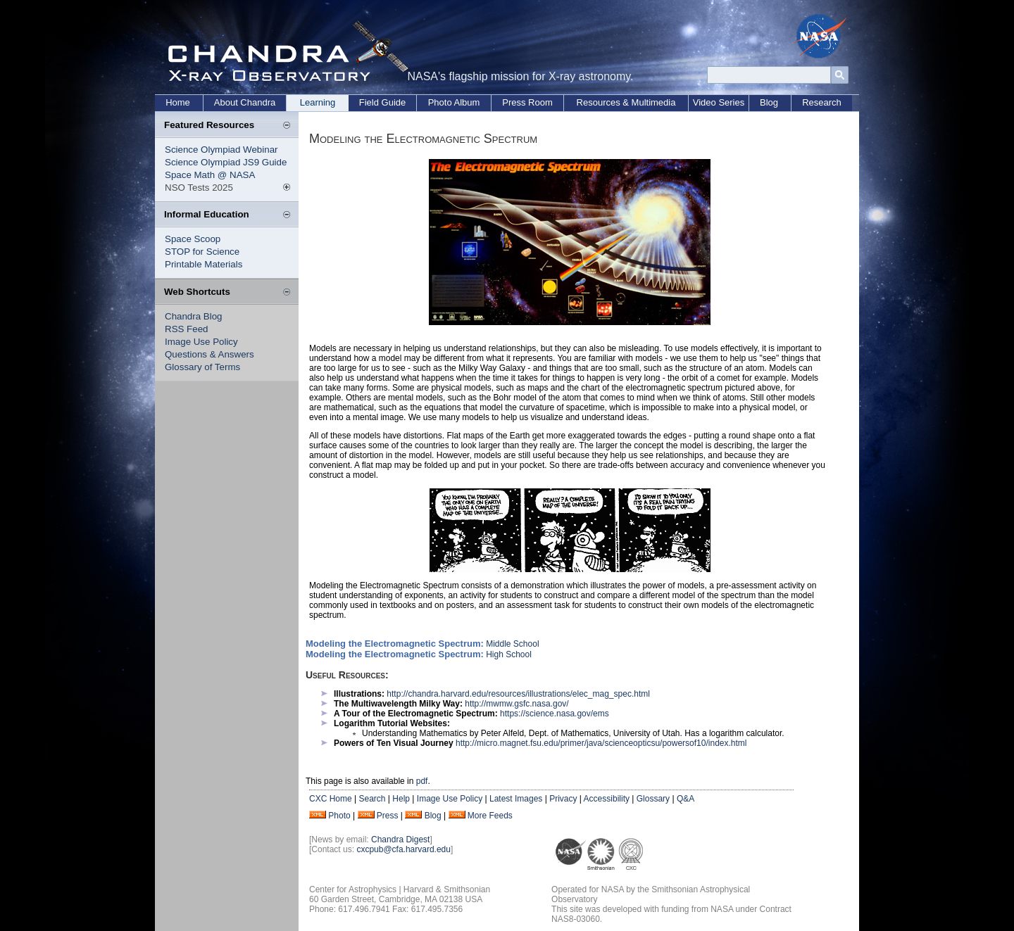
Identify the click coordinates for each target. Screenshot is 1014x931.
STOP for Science (202, 251)
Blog (769, 102)
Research (821, 102)
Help (401, 799)
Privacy (563, 799)
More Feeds (490, 816)
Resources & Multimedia (626, 102)
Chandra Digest (400, 839)
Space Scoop (192, 239)
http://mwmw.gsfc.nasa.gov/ (516, 704)
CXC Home (330, 799)
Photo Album (454, 102)
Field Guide (382, 102)
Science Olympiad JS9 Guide (226, 162)
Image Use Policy (201, 341)
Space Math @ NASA (210, 175)
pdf (422, 781)
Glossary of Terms (202, 367)
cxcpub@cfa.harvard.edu (403, 849)
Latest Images (515, 799)
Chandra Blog (194, 316)
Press (388, 816)
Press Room (527, 102)
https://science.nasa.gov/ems (554, 713)
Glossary (653, 799)
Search (371, 799)
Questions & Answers (209, 354)
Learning (318, 102)
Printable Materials (203, 264)
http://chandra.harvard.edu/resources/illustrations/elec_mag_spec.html (518, 694)
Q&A (685, 799)
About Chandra (244, 102)
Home (177, 102)
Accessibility (607, 799)
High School (509, 654)
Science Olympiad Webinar (221, 149)
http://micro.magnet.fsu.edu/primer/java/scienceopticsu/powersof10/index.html (601, 743)
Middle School (512, 644)
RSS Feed (186, 329)
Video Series (718, 102)
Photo (339, 816)
